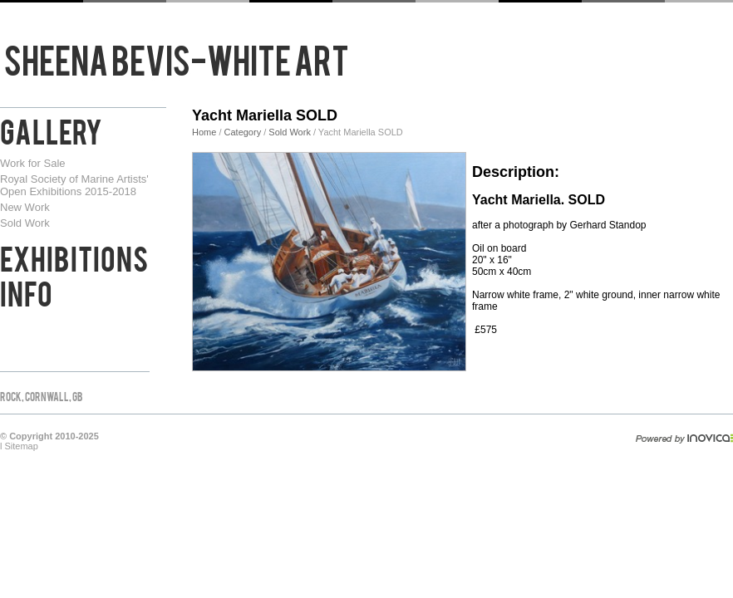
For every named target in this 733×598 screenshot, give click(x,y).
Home (204, 132)
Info (26, 291)
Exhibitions (74, 257)
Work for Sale (33, 163)
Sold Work (25, 223)
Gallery (51, 129)
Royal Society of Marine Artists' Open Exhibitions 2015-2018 (74, 185)
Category (244, 132)
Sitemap (21, 446)
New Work (25, 207)
